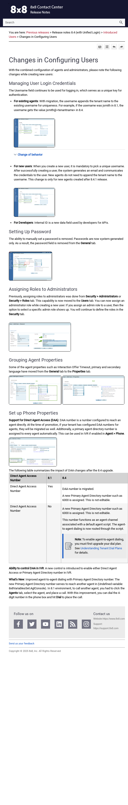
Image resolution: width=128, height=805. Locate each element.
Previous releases (37, 32)
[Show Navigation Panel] (5, 9)
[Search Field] (64, 22)
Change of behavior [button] (28, 154)
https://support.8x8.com (105, 628)
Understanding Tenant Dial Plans (101, 548)
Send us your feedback (21, 643)
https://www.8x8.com (114, 618)
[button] (121, 22)
